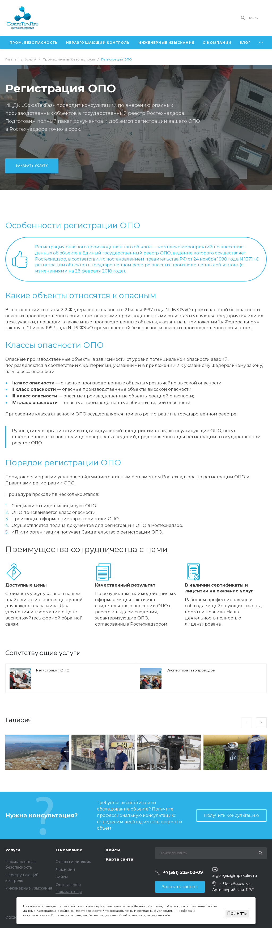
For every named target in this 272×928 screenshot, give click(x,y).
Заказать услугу (32, 165)
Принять (237, 913)
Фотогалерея (68, 884)
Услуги (12, 849)
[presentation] (246, 722)
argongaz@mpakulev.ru (234, 875)
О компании (69, 849)
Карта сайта (119, 859)
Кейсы (62, 877)
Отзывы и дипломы (74, 861)
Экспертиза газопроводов (191, 670)
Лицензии (65, 869)
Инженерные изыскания (28, 888)
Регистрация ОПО (53, 670)
